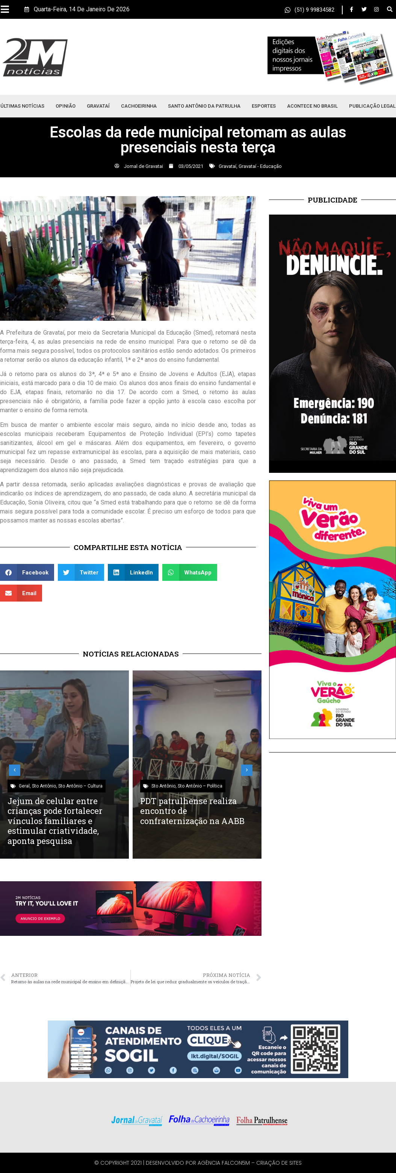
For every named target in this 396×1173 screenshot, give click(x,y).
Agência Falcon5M (224, 1163)
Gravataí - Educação (260, 166)
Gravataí (98, 106)
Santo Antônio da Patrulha (204, 106)
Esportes (264, 106)
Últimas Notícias (22, 106)
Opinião (66, 106)
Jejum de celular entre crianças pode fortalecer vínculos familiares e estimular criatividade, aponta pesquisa (55, 820)
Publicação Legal (372, 106)
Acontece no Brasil (312, 106)
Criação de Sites (279, 1163)
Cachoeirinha (139, 106)
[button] (390, 9)
